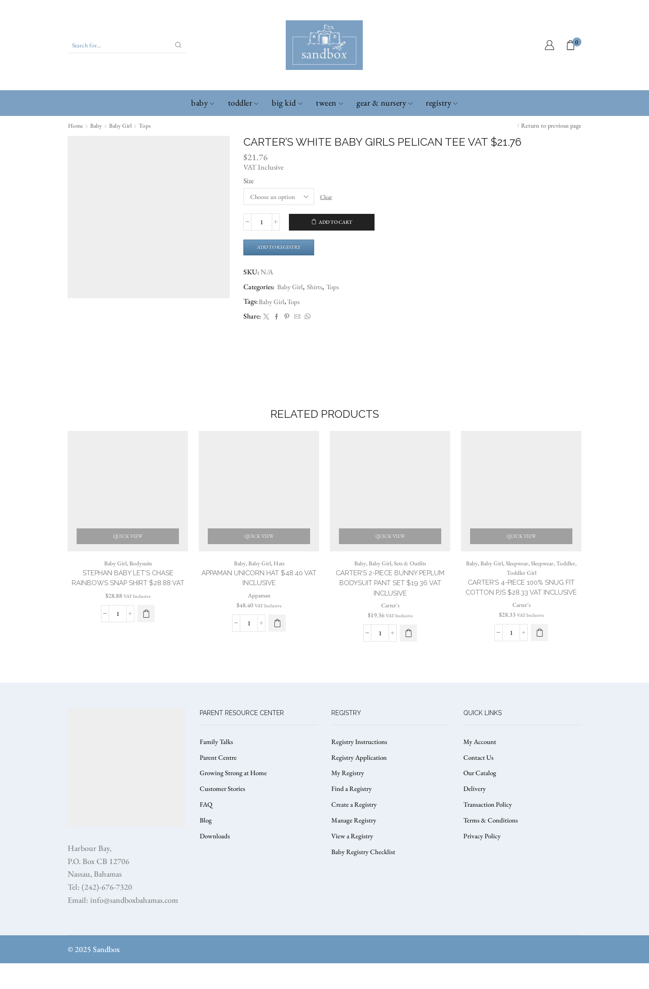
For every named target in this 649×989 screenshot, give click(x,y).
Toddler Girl (521, 586)
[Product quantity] (261, 222)
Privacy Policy (483, 866)
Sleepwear (515, 577)
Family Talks (217, 767)
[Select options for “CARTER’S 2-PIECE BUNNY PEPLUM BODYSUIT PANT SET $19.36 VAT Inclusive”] (408, 649)
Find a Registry (352, 817)
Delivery (475, 817)
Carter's (390, 621)
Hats (280, 577)
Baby (202, 102)
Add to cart (335, 222)
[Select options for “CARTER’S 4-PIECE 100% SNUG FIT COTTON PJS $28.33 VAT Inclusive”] (539, 658)
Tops (148, 125)
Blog (206, 850)
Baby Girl (122, 125)
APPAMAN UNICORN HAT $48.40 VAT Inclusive (259, 592)
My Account (481, 767)
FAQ (206, 833)
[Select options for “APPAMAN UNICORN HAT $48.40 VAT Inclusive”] (277, 638)
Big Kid (287, 102)
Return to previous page (551, 125)
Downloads (216, 866)
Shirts (317, 288)
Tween (329, 102)
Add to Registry (282, 247)
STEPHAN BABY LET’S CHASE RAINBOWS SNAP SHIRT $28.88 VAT (128, 598)
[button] (146, 639)
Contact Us (479, 784)
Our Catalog (481, 800)
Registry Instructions (361, 767)
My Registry (348, 800)
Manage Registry (355, 850)
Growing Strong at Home (236, 800)
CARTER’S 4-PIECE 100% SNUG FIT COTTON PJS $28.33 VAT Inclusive (521, 607)
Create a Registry (355, 833)
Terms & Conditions (492, 850)
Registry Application (360, 784)
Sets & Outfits (411, 577)
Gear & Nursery (384, 102)
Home (76, 125)
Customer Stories (224, 817)
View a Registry (353, 866)
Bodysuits (141, 577)
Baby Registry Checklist (364, 882)
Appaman (259, 610)
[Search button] (178, 45)
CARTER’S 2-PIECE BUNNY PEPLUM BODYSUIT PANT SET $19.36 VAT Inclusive (390, 598)
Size (248, 180)
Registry (441, 102)
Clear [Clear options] (327, 196)
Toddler (243, 102)
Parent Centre (219, 784)
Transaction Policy (489, 833)
